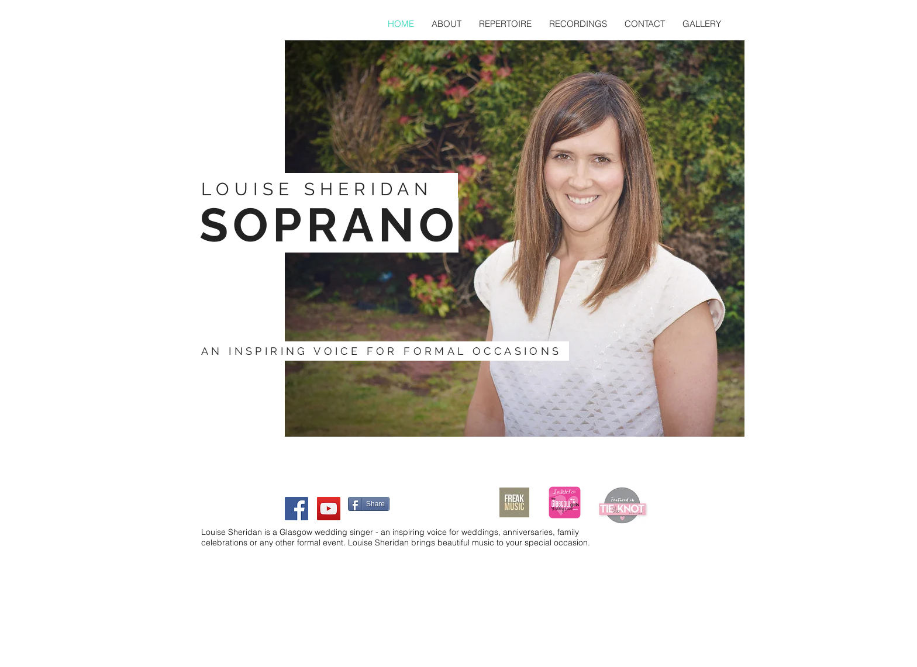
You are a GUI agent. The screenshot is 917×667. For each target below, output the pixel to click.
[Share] (368, 504)
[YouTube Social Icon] (328, 508)
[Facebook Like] (417, 503)
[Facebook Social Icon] (296, 508)
